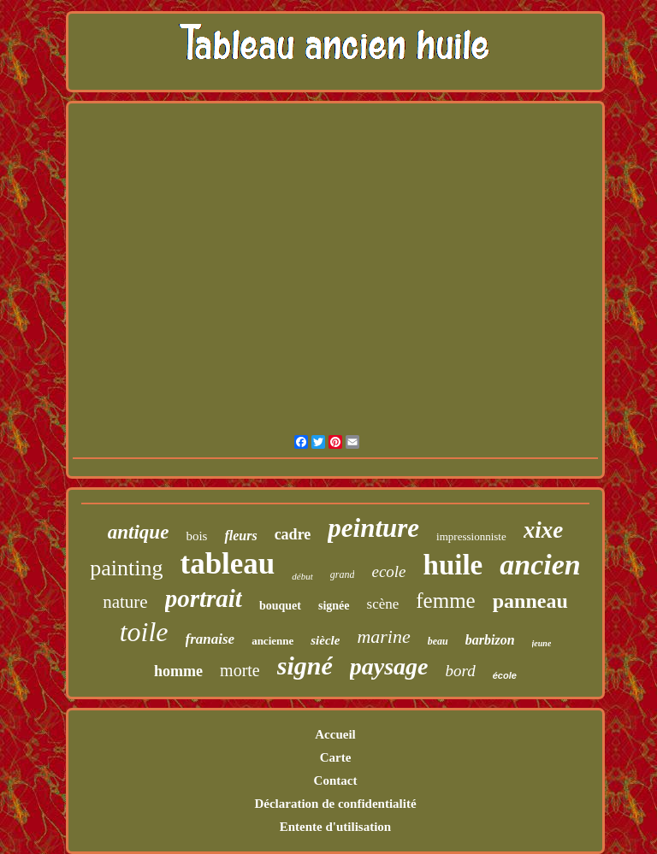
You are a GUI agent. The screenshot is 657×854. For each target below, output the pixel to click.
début (302, 576)
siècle (325, 640)
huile (453, 565)
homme (178, 671)
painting (126, 568)
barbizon (490, 640)
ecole (388, 571)
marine (383, 636)
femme (445, 600)
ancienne (272, 640)
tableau (227, 563)
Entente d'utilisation (335, 826)
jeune (542, 643)
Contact (336, 780)
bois (196, 536)
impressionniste (471, 536)
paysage (389, 666)
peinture (373, 528)
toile (144, 631)
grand (342, 574)
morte (240, 670)
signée (334, 605)
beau (438, 641)
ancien (540, 564)
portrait (203, 598)
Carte (336, 757)
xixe (544, 530)
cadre (293, 534)
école (505, 675)
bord (461, 671)
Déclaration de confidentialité (335, 803)
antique (138, 532)
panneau (530, 601)
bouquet (280, 605)
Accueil (335, 734)
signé (305, 665)
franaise (210, 639)
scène (383, 604)
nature (125, 602)
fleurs (240, 535)
